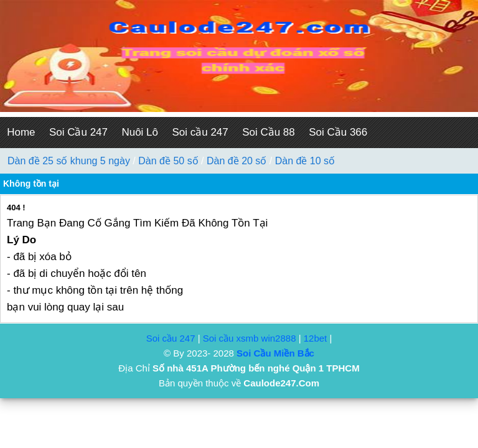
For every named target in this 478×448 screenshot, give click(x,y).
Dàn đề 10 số (305, 161)
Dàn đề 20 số (236, 161)
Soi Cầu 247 (78, 132)
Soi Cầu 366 (338, 132)
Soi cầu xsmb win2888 (249, 338)
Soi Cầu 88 (268, 132)
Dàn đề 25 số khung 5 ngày (68, 161)
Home (21, 132)
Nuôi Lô (139, 132)
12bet (315, 338)
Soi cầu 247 (200, 132)
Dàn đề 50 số (168, 161)
